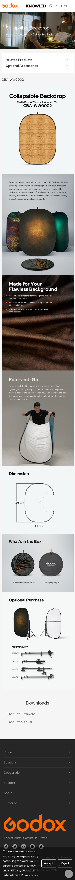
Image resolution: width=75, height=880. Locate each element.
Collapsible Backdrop (45, 34)
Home (9, 34)
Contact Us (30, 838)
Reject (65, 863)
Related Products (38, 60)
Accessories (22, 34)
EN (65, 6)
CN (57, 6)
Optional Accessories (38, 66)
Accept (48, 863)
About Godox (12, 838)
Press (43, 838)
